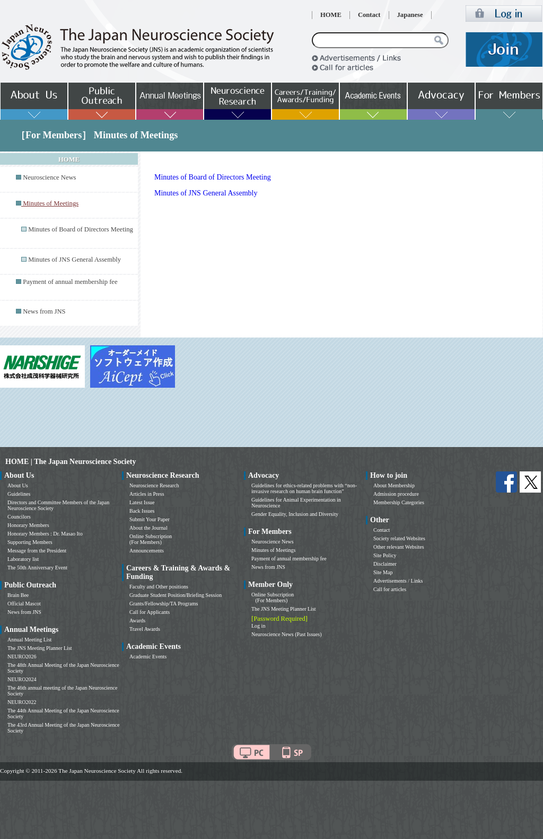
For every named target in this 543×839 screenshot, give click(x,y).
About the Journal (148, 528)
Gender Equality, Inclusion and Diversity (294, 514)
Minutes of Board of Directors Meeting (80, 229)
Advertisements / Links (398, 581)
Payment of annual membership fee (70, 281)
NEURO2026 (21, 656)
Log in (258, 626)
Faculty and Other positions (158, 587)
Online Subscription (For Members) (150, 539)
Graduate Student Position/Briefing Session (175, 595)
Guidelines (18, 494)
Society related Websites (399, 538)
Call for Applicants (149, 612)
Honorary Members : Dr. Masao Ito (45, 534)
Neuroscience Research (154, 485)
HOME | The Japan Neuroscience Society (70, 462)
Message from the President (36, 551)
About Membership (394, 485)
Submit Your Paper (149, 519)
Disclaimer (385, 564)
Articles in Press (146, 494)
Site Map (382, 572)
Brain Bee (18, 595)
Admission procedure (396, 494)
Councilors (19, 517)
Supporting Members (29, 542)
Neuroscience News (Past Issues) (286, 634)
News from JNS (44, 311)
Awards (137, 620)
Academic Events (148, 656)
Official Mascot (24, 603)
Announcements (146, 551)
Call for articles (389, 589)
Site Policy (385, 555)
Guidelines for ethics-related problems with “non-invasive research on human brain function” (304, 488)
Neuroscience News (49, 177)
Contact (369, 15)
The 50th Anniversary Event (37, 567)
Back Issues (142, 511)
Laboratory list (23, 559)
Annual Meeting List (29, 639)
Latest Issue (142, 502)
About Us (17, 485)
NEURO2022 (21, 702)
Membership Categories (398, 502)
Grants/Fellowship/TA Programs (163, 603)
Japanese (410, 15)
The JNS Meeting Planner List (39, 648)
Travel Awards (144, 629)
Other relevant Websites (398, 547)
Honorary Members (28, 525)
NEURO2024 (21, 679)
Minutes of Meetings (273, 550)
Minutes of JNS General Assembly (74, 259)
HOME (330, 15)
